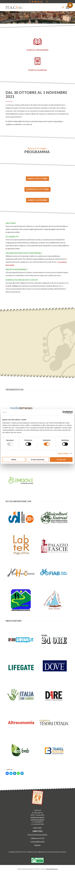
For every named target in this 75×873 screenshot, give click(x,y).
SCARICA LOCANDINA (37, 70)
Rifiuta (13, 459)
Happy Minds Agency (52, 869)
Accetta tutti (61, 459)
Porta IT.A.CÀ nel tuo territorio (37, 834)
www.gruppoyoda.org (37, 819)
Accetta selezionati (37, 459)
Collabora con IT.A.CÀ (37, 838)
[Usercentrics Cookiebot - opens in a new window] (64, 412)
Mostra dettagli (63, 453)
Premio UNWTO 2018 (37, 841)
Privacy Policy (37, 828)
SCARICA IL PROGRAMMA (37, 50)
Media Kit (37, 845)
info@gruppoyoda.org (37, 817)
